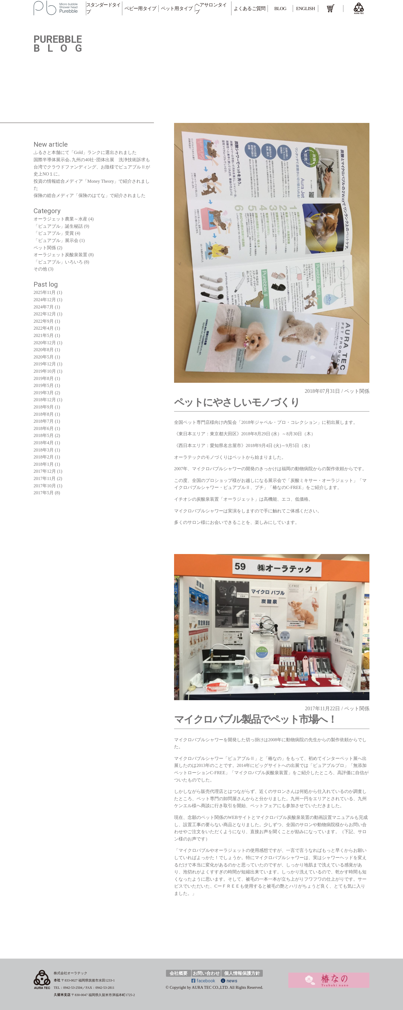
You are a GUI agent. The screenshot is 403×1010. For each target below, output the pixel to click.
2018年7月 (44, 421)
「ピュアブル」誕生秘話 (58, 226)
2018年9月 (44, 407)
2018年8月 (44, 414)
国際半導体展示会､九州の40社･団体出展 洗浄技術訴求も (92, 159)
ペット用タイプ (177, 8)
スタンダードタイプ (103, 8)
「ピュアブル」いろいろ (58, 262)
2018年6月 (44, 428)
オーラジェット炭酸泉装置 (60, 254)
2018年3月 (44, 450)
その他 (40, 269)
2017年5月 (44, 492)
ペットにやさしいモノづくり (236, 402)
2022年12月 (45, 314)
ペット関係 (356, 391)
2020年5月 (44, 357)
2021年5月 (44, 335)
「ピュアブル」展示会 (56, 240)
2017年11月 (45, 478)
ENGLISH (305, 8)
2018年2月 (44, 457)
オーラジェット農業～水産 (60, 219)
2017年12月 (45, 471)
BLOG (280, 8)
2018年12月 (45, 399)
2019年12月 (45, 364)
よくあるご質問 (249, 8)
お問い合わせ (206, 973)
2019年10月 (45, 371)
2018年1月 (44, 464)
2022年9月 (44, 321)
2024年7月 (44, 307)
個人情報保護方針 (242, 973)
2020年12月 (45, 342)
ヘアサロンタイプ (211, 8)
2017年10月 (45, 485)
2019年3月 (44, 392)
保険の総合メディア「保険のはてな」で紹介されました (90, 195)
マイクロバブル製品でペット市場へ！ (255, 719)
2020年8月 (44, 349)
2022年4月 (44, 328)
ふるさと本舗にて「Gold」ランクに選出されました (85, 152)
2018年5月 (44, 435)
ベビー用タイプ (140, 8)
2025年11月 (45, 292)
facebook (203, 980)
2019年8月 (44, 378)
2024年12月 (45, 299)
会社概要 (179, 973)
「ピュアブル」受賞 (54, 233)
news (229, 980)
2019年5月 (44, 385)
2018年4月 (44, 442)
